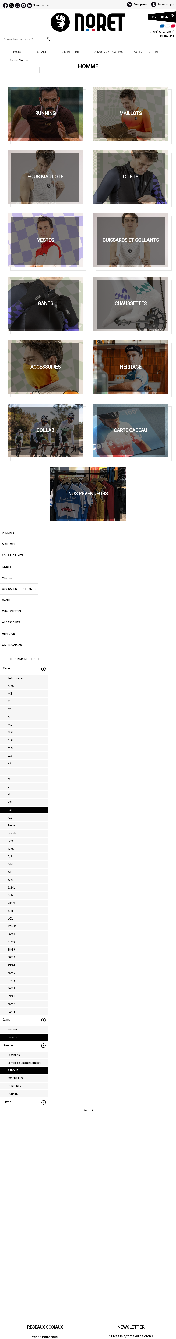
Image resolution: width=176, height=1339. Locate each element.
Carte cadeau (12, 645)
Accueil (13, 60)
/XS (10, 693)
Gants (6, 600)
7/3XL (11, 895)
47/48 (11, 980)
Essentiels (14, 1055)
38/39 (11, 949)
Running (8, 533)
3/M (10, 864)
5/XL (10, 879)
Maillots (8, 544)
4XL (10, 817)
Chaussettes (11, 611)
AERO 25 (13, 1070)
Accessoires (11, 622)
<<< (85, 1110)
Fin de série (71, 52)
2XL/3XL (13, 926)
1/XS (11, 848)
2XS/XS (12, 903)
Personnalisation (108, 52)
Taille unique (15, 678)
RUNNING (13, 1093)
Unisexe (12, 1037)
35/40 (11, 934)
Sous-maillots (12, 555)
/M (9, 709)
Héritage (8, 633)
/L (9, 716)
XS (9, 763)
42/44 (11, 1011)
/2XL (10, 732)
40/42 (11, 957)
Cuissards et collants (19, 589)
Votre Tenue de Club (150, 52)
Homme (17, 52)
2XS (10, 755)
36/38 (11, 988)
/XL (10, 724)
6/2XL (11, 887)
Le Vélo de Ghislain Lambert (24, 1062)
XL (9, 794)
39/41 (11, 996)
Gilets (6, 566)
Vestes (7, 578)
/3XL (10, 740)
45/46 (11, 972)
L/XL (10, 918)
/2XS (11, 685)
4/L (10, 872)
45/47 (11, 1003)
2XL (10, 802)
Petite (11, 825)
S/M (10, 910)
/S (9, 701)
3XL (10, 809)
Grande (12, 833)
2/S (10, 856)
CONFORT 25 (15, 1086)
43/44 (11, 965)
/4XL (10, 747)
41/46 (11, 941)
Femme (42, 52)
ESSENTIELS (15, 1078)
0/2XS (11, 841)
